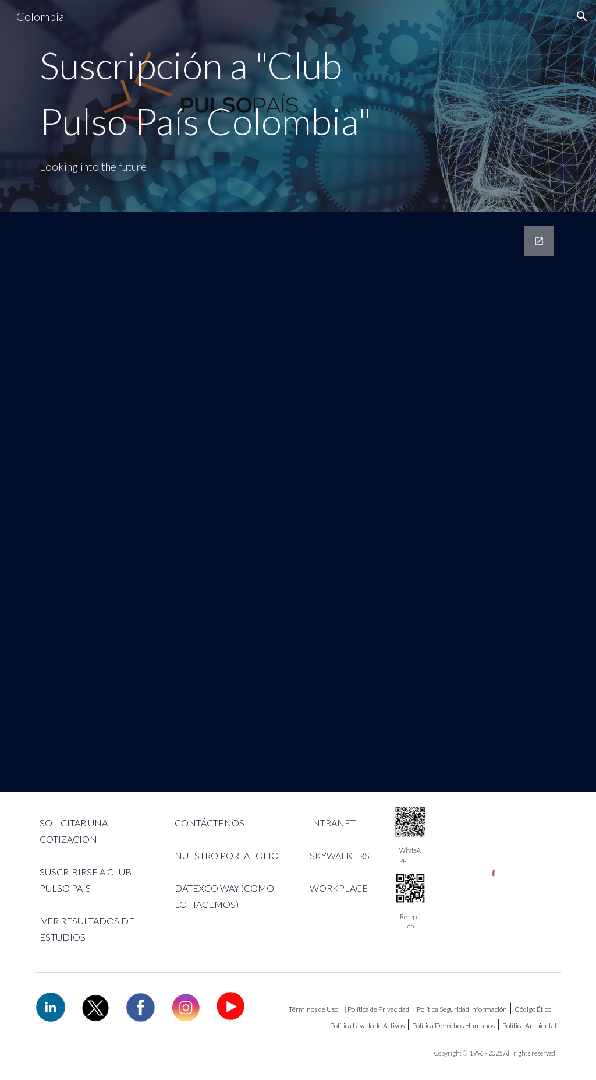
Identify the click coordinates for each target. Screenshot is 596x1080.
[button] (582, 16)
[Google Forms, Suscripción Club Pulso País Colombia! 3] (298, 502)
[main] (208, 106)
